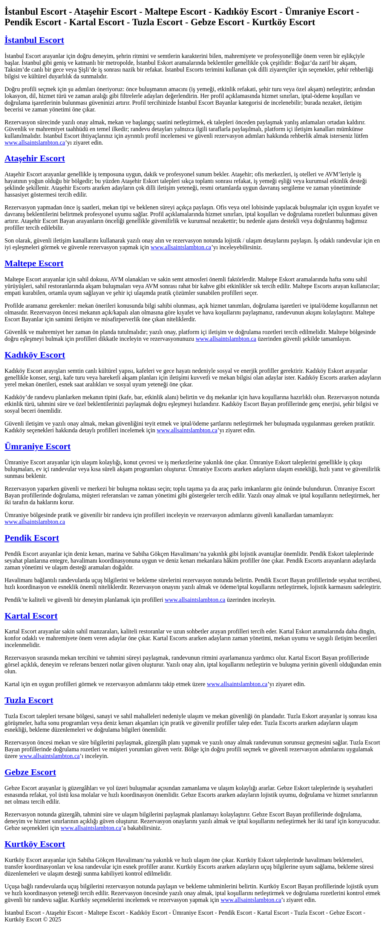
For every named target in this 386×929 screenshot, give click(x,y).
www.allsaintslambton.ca (35, 142)
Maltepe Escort (34, 263)
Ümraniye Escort (37, 446)
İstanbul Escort (34, 40)
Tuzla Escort (29, 700)
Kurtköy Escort (35, 844)
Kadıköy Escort (35, 355)
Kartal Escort (31, 616)
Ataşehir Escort (35, 158)
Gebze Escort (30, 772)
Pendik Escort (32, 538)
